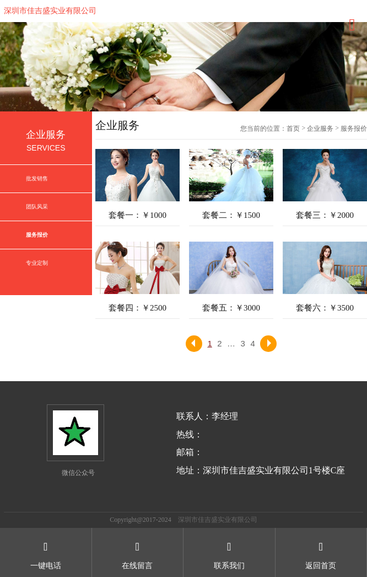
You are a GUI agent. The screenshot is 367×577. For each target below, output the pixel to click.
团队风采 (37, 207)
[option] (183, 66)
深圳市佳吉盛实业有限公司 (50, 11)
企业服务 (320, 128)
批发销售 (37, 178)
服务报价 (37, 235)
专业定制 (37, 263)
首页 (293, 128)
